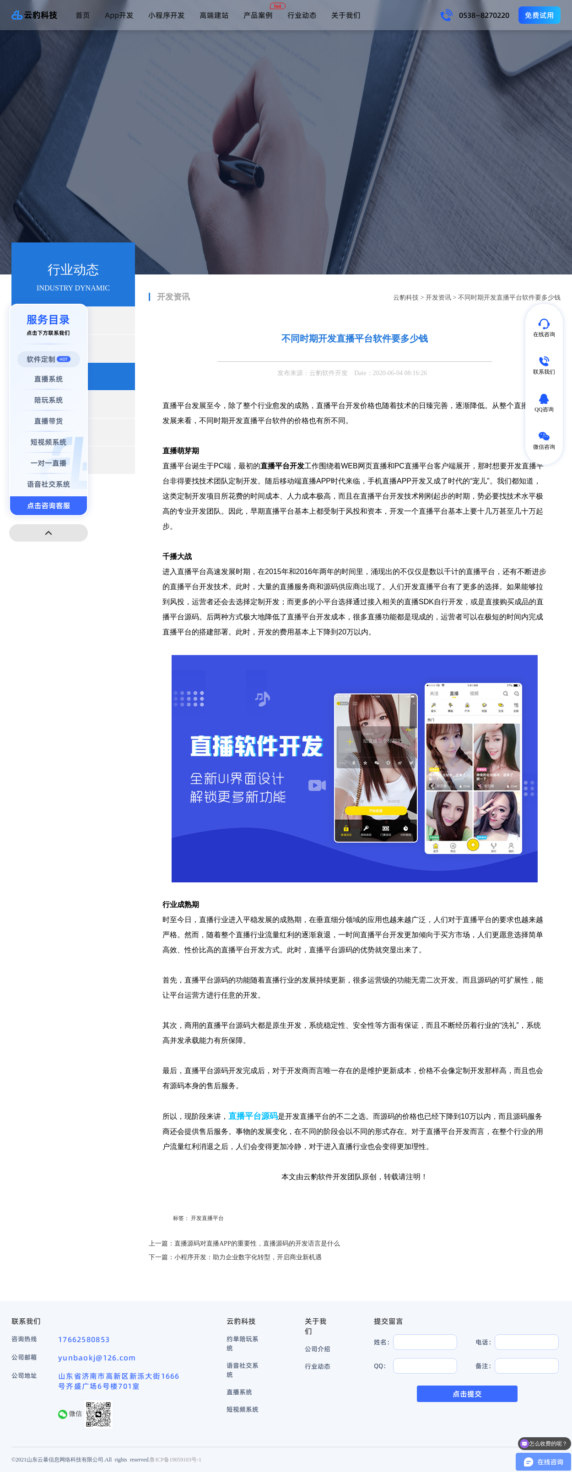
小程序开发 (166, 15)
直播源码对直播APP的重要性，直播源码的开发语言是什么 (257, 1243)
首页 (83, 15)
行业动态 (302, 15)
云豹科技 (406, 297)
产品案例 (258, 15)
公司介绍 (317, 1349)
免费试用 (539, 15)
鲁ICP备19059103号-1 (175, 1459)
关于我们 (346, 15)
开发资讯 (438, 297)
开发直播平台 (207, 1218)
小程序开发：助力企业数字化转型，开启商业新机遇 (248, 1257)
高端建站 (214, 15)
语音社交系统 (243, 1370)
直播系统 (239, 1392)
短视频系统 (243, 1409)
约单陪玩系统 (243, 1343)
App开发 (119, 15)
